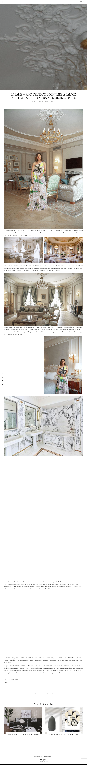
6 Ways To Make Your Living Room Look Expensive (23, 734)
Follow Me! (43, 761)
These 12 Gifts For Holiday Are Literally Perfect (64, 734)
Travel (53, 101)
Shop (53, 2)
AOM (4, 2)
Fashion (28, 2)
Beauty (36, 2)
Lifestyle (45, 2)
